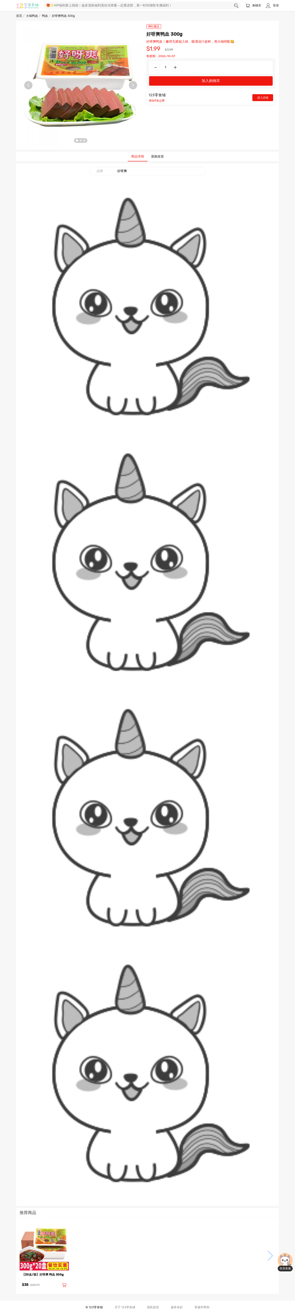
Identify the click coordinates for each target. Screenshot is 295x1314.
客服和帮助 (202, 1307)
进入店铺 (262, 97)
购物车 (253, 5)
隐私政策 (153, 1307)
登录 (272, 5)
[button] (25, 1256)
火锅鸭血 (32, 16)
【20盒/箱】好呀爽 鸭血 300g (43, 1274)
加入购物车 (211, 81)
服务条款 (177, 1307)
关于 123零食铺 (125, 1307)
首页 (19, 16)
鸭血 (45, 16)
